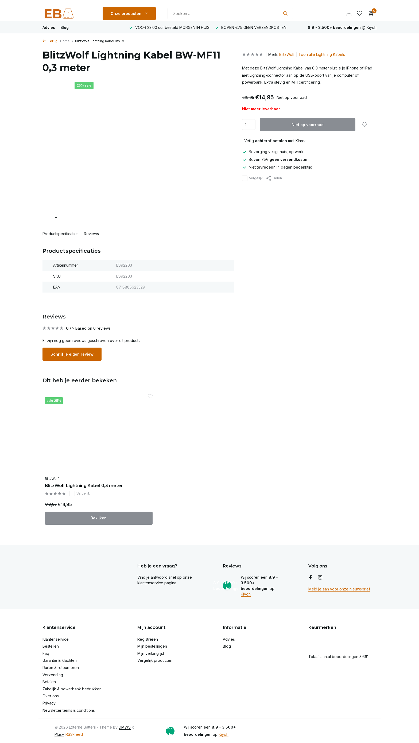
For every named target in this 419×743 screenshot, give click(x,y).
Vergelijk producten (154, 659)
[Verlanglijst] (359, 13)
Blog (64, 27)
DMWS (125, 726)
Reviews (91, 233)
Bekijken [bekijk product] (81, 517)
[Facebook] (310, 576)
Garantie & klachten (59, 659)
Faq (45, 652)
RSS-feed (74, 733)
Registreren (147, 638)
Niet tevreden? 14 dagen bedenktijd (277, 167)
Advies (48, 27)
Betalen (49, 681)
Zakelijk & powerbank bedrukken (72, 688)
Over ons (50, 695)
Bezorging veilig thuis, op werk (273, 151)
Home (66, 41)
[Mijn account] (348, 13)
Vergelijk (252, 178)
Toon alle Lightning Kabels (321, 54)
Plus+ (59, 733)
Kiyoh (372, 27)
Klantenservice (55, 638)
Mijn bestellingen (152, 645)
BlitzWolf (286, 54)
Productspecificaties (60, 233)
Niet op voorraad (308, 124)
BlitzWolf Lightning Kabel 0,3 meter (78, 481)
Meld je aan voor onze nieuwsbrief (339, 588)
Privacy (49, 702)
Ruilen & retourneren (60, 666)
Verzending (52, 673)
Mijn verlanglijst (150, 652)
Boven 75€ (275, 159)
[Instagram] (320, 576)
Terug (49, 41)
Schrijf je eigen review (72, 354)
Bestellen (50, 645)
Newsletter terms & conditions (68, 709)
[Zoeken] (230, 13)
